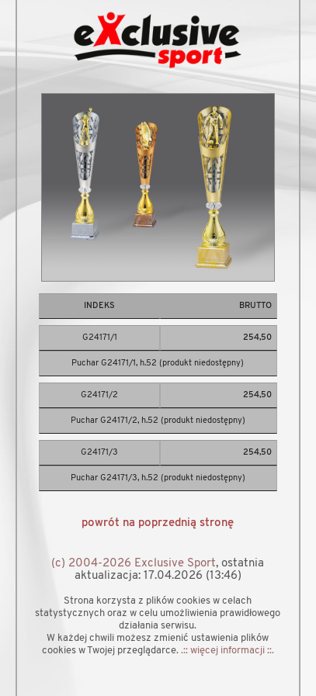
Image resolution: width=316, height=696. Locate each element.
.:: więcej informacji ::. (227, 651)
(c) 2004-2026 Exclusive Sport (133, 564)
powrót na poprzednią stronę (158, 523)
